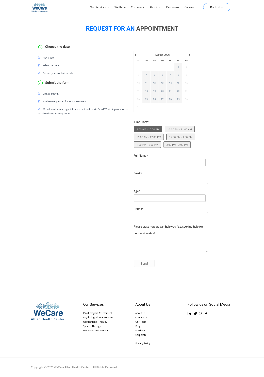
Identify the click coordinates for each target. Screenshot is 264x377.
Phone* (138, 209)
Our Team (140, 321)
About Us (140, 313)
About (153, 7)
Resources (172, 7)
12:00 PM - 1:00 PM (180, 137)
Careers (189, 7)
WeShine (120, 7)
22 (178, 91)
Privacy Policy (142, 343)
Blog (137, 326)
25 (146, 99)
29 (178, 99)
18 (146, 91)
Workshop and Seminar (96, 330)
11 (146, 83)
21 (170, 91)
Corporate (137, 7)
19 (154, 91)
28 (170, 99)
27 (162, 99)
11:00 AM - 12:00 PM (149, 137)
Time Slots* (141, 122)
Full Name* (141, 155)
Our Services (98, 7)
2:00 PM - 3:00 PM (177, 144)
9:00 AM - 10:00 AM (148, 129)
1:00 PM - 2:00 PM (147, 144)
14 (170, 83)
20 (162, 91)
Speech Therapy (92, 326)
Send (144, 263)
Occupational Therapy (95, 321)
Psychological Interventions (98, 317)
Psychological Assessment (97, 313)
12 (154, 83)
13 (162, 83)
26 (154, 99)
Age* (137, 191)
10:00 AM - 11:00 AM (180, 129)
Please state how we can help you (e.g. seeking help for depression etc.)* (168, 230)
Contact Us (141, 317)
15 (178, 83)
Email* (138, 173)
